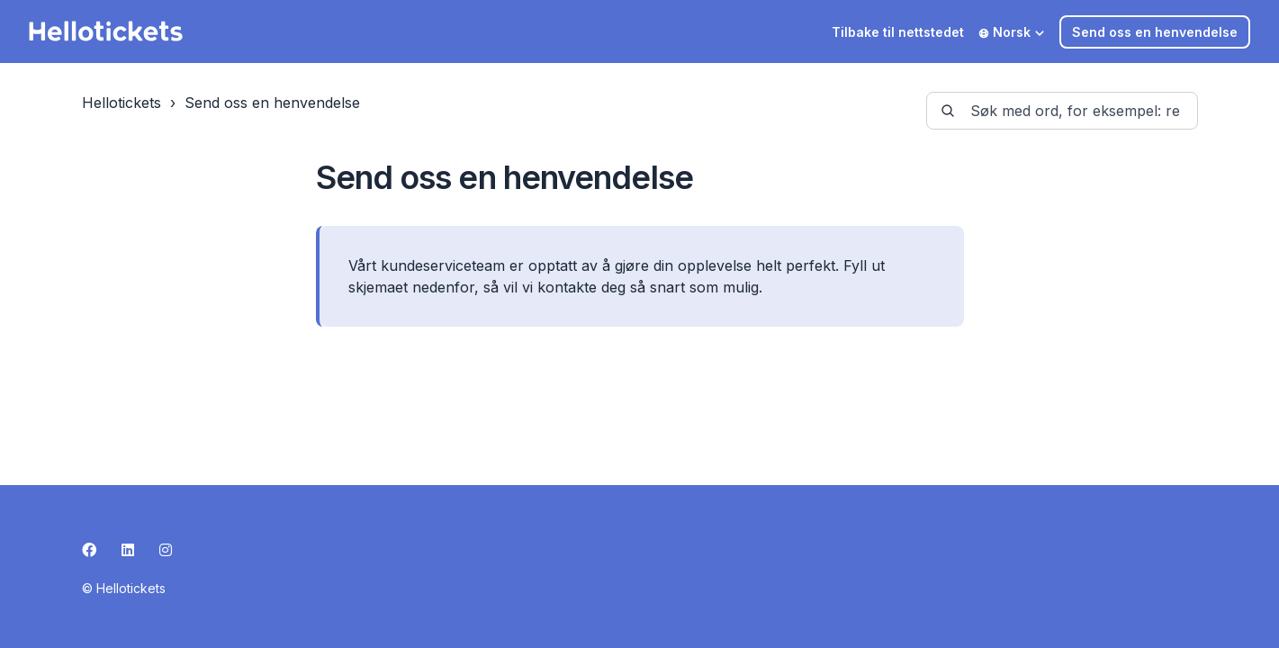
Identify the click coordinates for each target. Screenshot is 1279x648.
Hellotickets (121, 103)
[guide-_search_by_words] (1062, 111)
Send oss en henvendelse (1155, 32)
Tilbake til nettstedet (898, 32)
